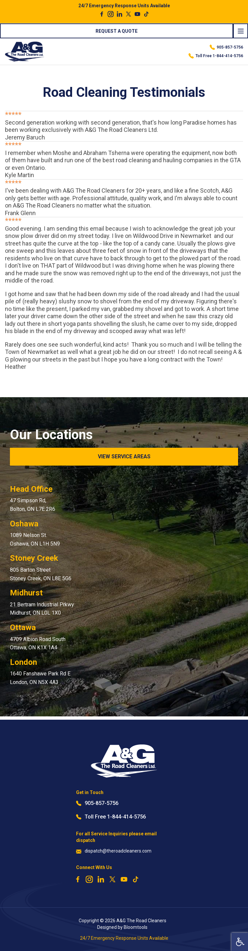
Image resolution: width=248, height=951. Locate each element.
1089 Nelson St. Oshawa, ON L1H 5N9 (35, 539)
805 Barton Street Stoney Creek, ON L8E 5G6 (40, 574)
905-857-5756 (226, 47)
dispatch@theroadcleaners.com (113, 851)
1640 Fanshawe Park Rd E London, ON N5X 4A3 (40, 677)
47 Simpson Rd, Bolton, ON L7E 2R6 (32, 504)
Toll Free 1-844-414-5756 (215, 55)
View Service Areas (124, 456)
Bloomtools (135, 927)
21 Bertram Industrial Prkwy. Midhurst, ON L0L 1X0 (42, 608)
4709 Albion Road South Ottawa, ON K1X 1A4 (37, 643)
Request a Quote (117, 31)
